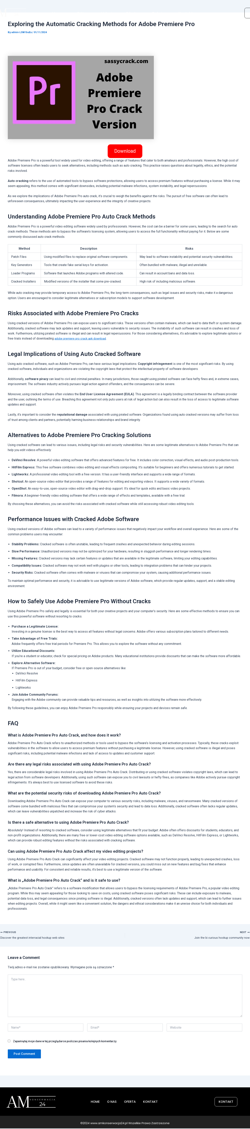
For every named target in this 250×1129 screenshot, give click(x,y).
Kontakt (185, 12)
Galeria (158, 12)
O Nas (82, 12)
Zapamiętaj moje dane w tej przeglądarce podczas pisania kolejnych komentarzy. (65, 1042)
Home (57, 12)
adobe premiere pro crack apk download (82, 338)
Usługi (106, 12)
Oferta (132, 12)
